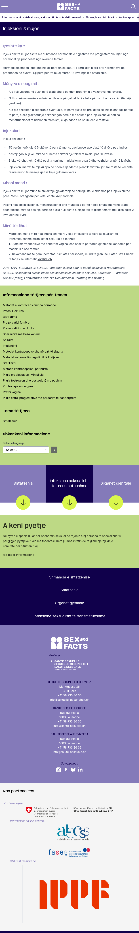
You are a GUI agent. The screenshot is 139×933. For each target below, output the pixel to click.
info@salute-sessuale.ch (69, 752)
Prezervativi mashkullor (19, 328)
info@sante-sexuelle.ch (69, 726)
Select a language (13, 443)
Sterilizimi (9, 363)
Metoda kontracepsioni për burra (25, 369)
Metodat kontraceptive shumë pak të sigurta (33, 351)
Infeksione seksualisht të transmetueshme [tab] (69, 491)
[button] (4, 6)
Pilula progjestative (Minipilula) (24, 374)
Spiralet (8, 340)
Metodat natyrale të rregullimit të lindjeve (31, 357)
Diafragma (10, 316)
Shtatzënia (10, 421)
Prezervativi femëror (17, 322)
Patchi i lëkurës (13, 311)
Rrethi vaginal (12, 392)
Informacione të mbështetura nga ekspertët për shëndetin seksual (41, 17)
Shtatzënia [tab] (23, 492)
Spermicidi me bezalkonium (22, 334)
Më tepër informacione (18, 555)
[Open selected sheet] (54, 450)
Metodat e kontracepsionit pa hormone (29, 305)
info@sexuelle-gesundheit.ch (70, 699)
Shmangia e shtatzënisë (99, 17)
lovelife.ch (45, 259)
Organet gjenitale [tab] (115, 492)
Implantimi (10, 345)
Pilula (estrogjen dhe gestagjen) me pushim (32, 380)
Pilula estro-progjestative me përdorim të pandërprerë (39, 398)
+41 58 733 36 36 (70, 695)
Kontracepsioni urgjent (18, 386)
